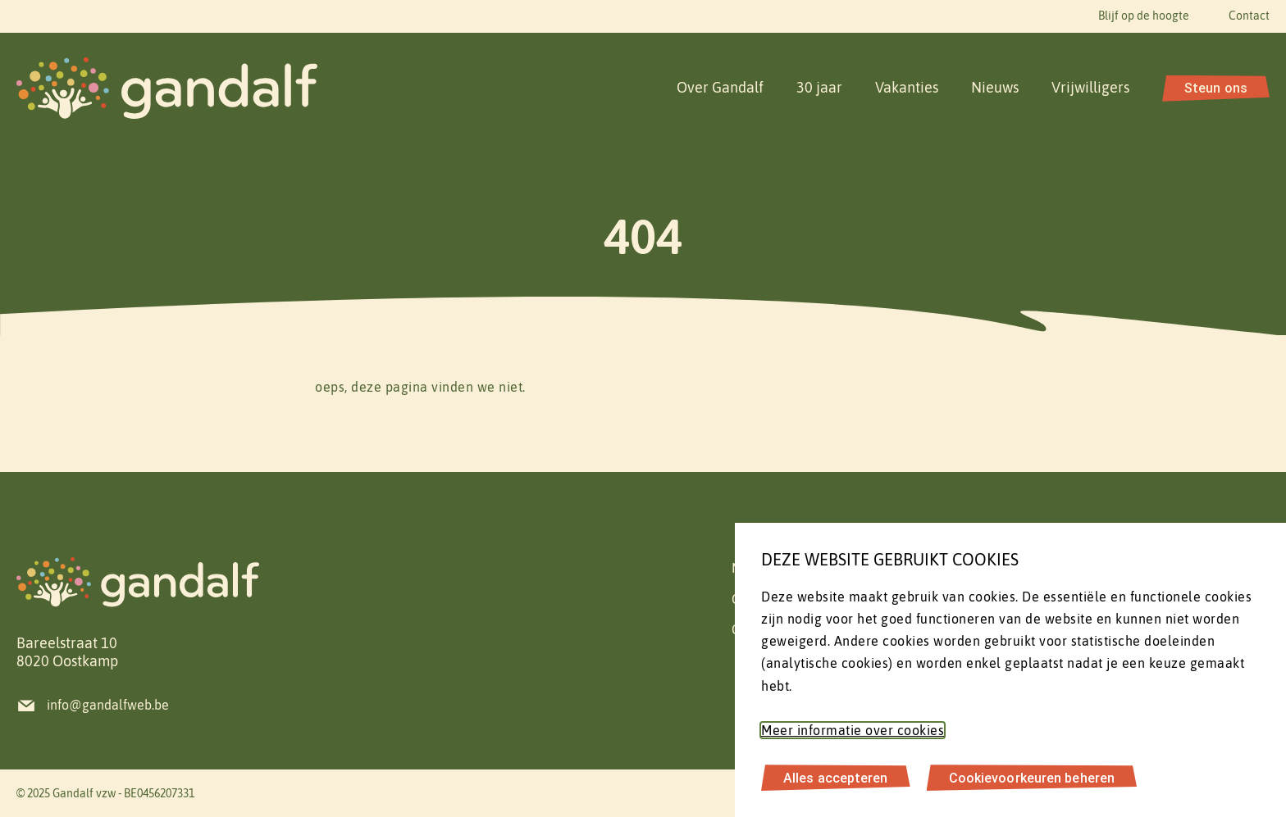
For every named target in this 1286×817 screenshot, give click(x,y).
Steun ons (1215, 87)
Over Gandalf (720, 87)
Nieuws (995, 87)
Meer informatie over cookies (852, 730)
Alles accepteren (835, 777)
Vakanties (906, 87)
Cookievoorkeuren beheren (1032, 777)
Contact (1249, 15)
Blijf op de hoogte (1143, 15)
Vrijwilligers (1090, 87)
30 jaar (819, 87)
